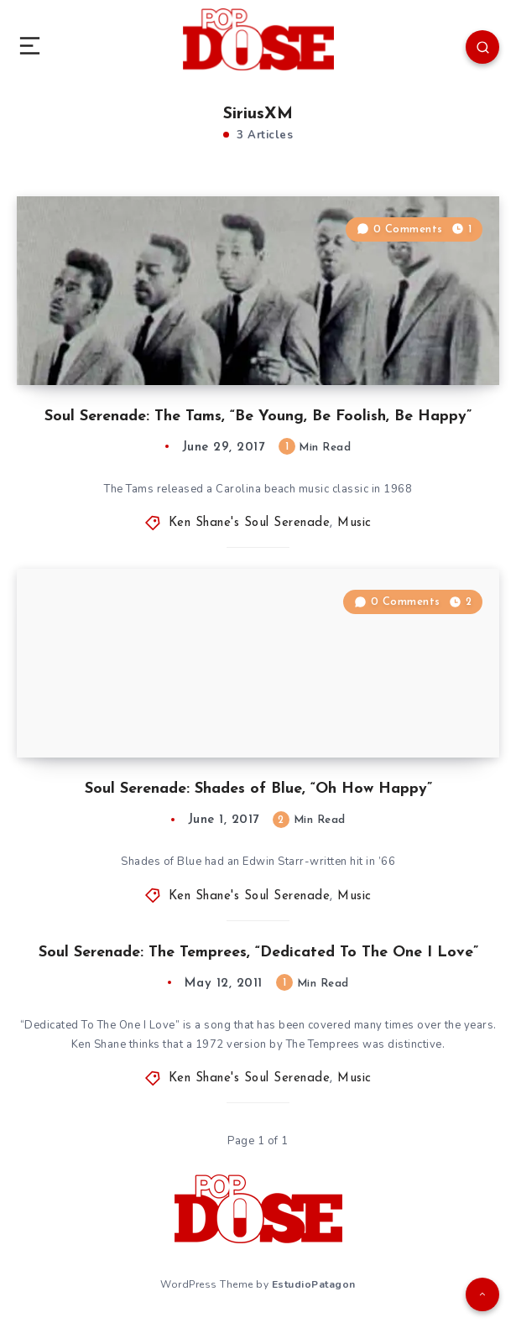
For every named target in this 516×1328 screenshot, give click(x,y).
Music (354, 523)
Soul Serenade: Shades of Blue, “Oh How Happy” (258, 789)
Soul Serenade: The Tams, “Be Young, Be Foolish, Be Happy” (258, 416)
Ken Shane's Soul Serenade (250, 523)
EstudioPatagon (314, 1284)
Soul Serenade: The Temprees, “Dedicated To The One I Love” (258, 953)
